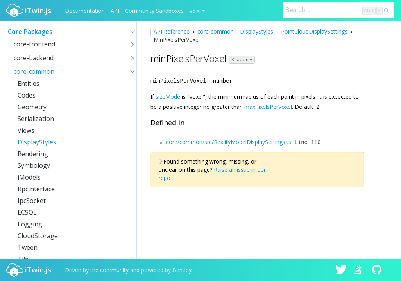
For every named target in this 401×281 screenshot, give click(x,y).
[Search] (338, 10)
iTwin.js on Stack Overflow (359, 270)
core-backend (34, 57)
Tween (28, 247)
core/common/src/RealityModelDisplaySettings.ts (228, 141)
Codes (27, 95)
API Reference (172, 31)
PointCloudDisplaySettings (314, 31)
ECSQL (27, 212)
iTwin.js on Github (378, 270)
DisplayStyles (37, 142)
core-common (34, 71)
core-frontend (34, 44)
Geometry (32, 107)
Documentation (85, 10)
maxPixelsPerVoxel (268, 106)
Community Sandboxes (154, 10)
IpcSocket (32, 200)
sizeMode (168, 96)
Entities (28, 83)
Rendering (33, 153)
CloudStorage (38, 235)
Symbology (34, 165)
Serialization (36, 118)
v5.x (194, 10)
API (115, 10)
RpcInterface (36, 189)
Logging (30, 224)
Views (26, 130)
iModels (29, 177)
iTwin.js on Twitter (341, 270)
